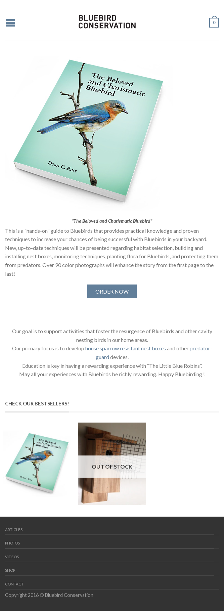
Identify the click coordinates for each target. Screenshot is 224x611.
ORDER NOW (112, 291)
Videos (12, 557)
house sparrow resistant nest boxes (125, 348)
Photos (12, 543)
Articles (14, 529)
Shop (10, 570)
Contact (14, 584)
